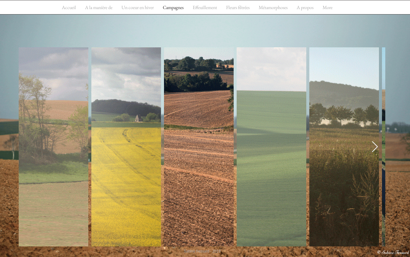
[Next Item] (374, 147)
